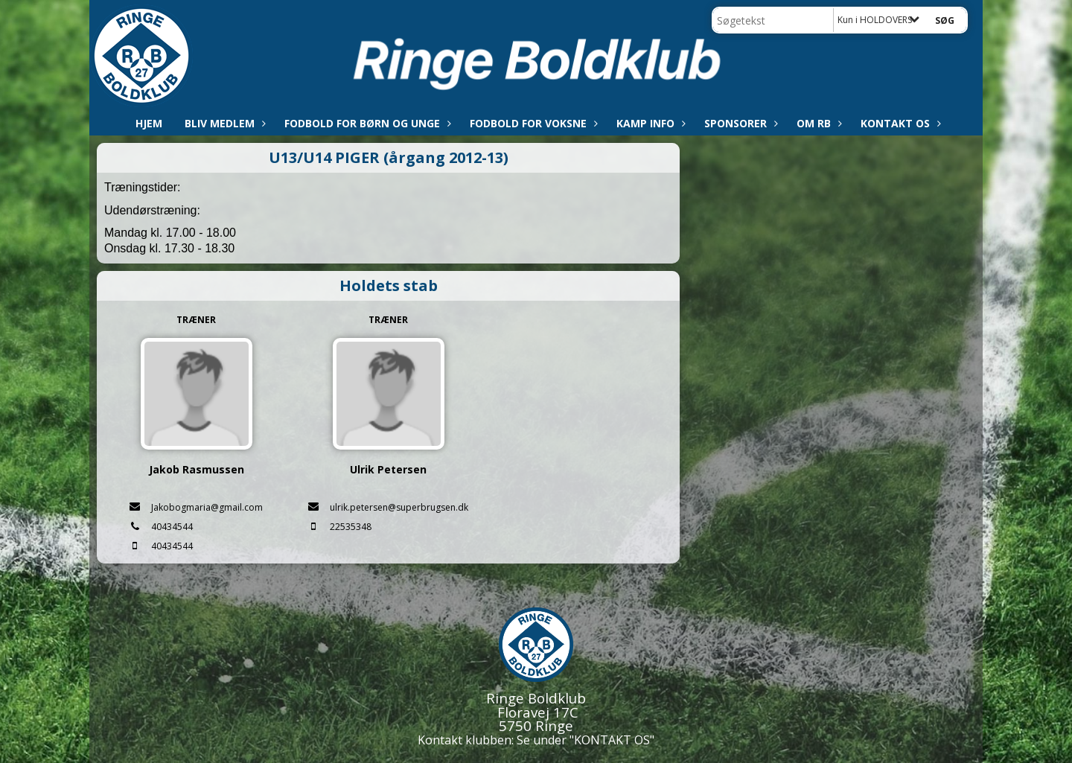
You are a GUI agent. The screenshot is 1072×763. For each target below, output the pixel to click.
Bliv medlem (223, 123)
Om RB (817, 123)
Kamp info (649, 123)
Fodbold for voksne (532, 123)
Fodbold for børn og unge (365, 123)
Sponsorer (739, 123)
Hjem (148, 123)
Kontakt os (899, 123)
